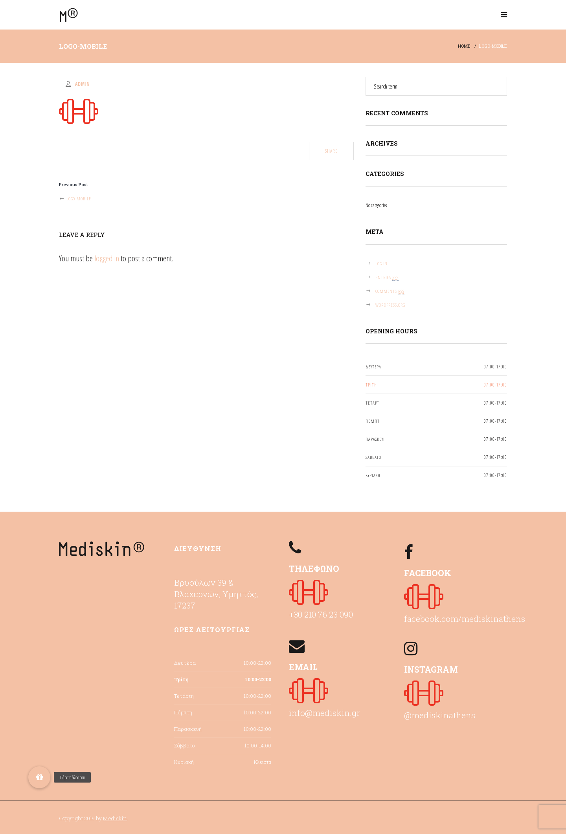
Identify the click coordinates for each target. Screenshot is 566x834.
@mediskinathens (439, 715)
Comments (389, 291)
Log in (381, 263)
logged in (106, 258)
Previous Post (73, 184)
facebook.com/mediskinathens (464, 618)
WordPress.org (390, 304)
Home (464, 46)
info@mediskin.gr (324, 712)
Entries (387, 277)
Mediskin (115, 818)
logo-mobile (75, 198)
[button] (39, 777)
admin (82, 84)
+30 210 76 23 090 (321, 614)
